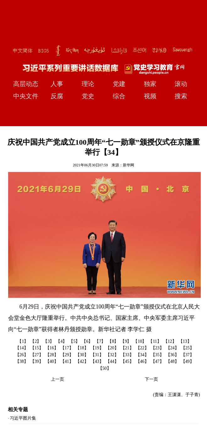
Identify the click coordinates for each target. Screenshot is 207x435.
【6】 (87, 341)
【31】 (97, 354)
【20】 (112, 348)
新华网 (128, 165)
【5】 (74, 341)
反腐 (57, 96)
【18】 (82, 348)
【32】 (112, 354)
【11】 (154, 341)
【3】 (48, 341)
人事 (57, 83)
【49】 (187, 361)
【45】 (127, 361)
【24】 (172, 348)
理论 (88, 83)
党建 (119, 83)
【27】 (36, 354)
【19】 (97, 348)
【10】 (139, 341)
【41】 (67, 361)
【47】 (157, 361)
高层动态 (25, 83)
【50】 (104, 368)
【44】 (112, 361)
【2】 (35, 341)
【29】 (67, 354)
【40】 (51, 361)
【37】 (187, 354)
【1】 (22, 341)
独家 (150, 83)
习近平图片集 (23, 418)
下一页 (151, 379)
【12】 (170, 341)
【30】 (82, 354)
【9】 (125, 341)
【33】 (127, 354)
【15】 (36, 348)
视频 (150, 96)
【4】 (61, 341)
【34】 (142, 354)
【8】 (112, 341)
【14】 (21, 348)
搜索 (181, 96)
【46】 (142, 361)
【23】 (157, 348)
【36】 (172, 354)
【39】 (36, 361)
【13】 (185, 341)
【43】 (97, 361)
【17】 (67, 348)
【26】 (21, 354)
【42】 (82, 361)
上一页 (57, 379)
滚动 (181, 83)
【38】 (21, 361)
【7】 (100, 341)
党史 (88, 96)
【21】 (127, 348)
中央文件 (25, 96)
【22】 (142, 348)
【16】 (51, 348)
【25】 (187, 348)
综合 (119, 96)
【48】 (172, 361)
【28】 (51, 354)
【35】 (157, 354)
